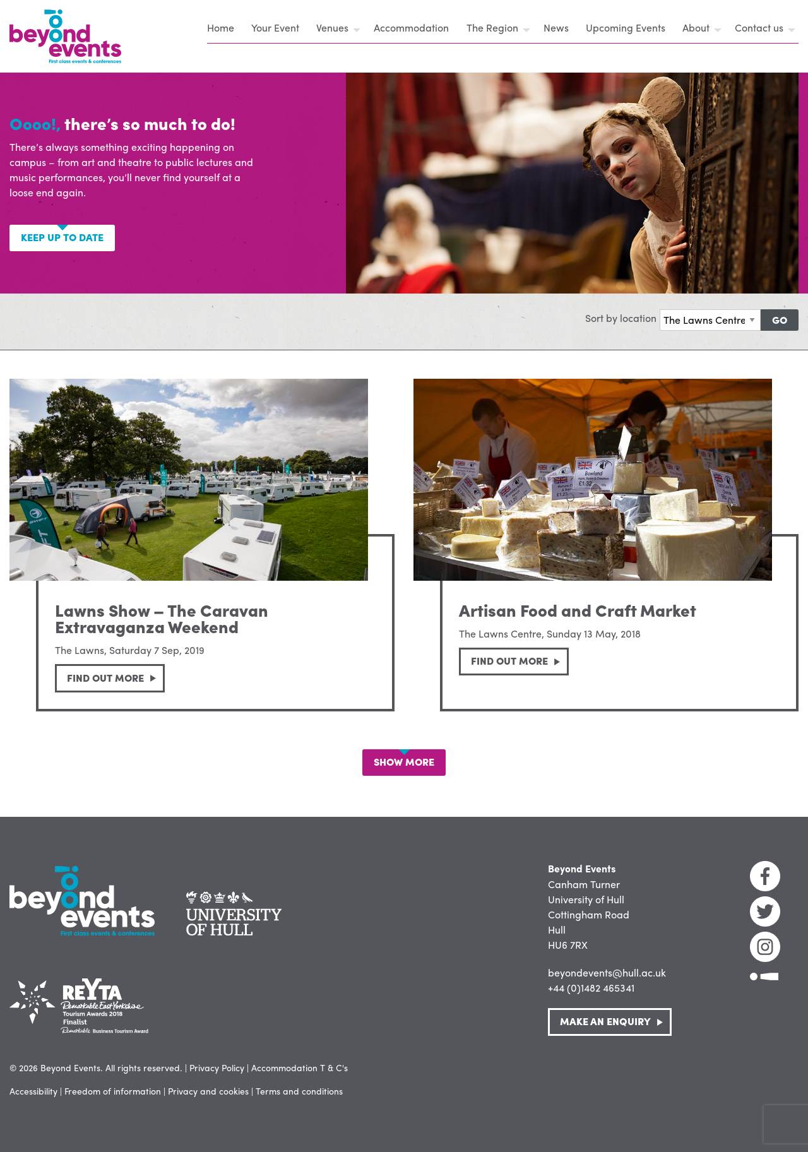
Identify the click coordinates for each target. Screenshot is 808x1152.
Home (220, 27)
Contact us (759, 27)
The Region (492, 27)
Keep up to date (62, 237)
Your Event (275, 27)
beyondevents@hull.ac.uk (607, 972)
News (556, 27)
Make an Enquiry (605, 1021)
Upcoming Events (625, 27)
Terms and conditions (299, 1090)
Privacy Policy (216, 1067)
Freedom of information (112, 1090)
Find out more (105, 677)
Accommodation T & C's (299, 1067)
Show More (404, 761)
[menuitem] (224, 29)
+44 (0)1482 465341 (591, 987)
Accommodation (411, 27)
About (696, 27)
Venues (332, 27)
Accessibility (33, 1090)
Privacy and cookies (208, 1090)
